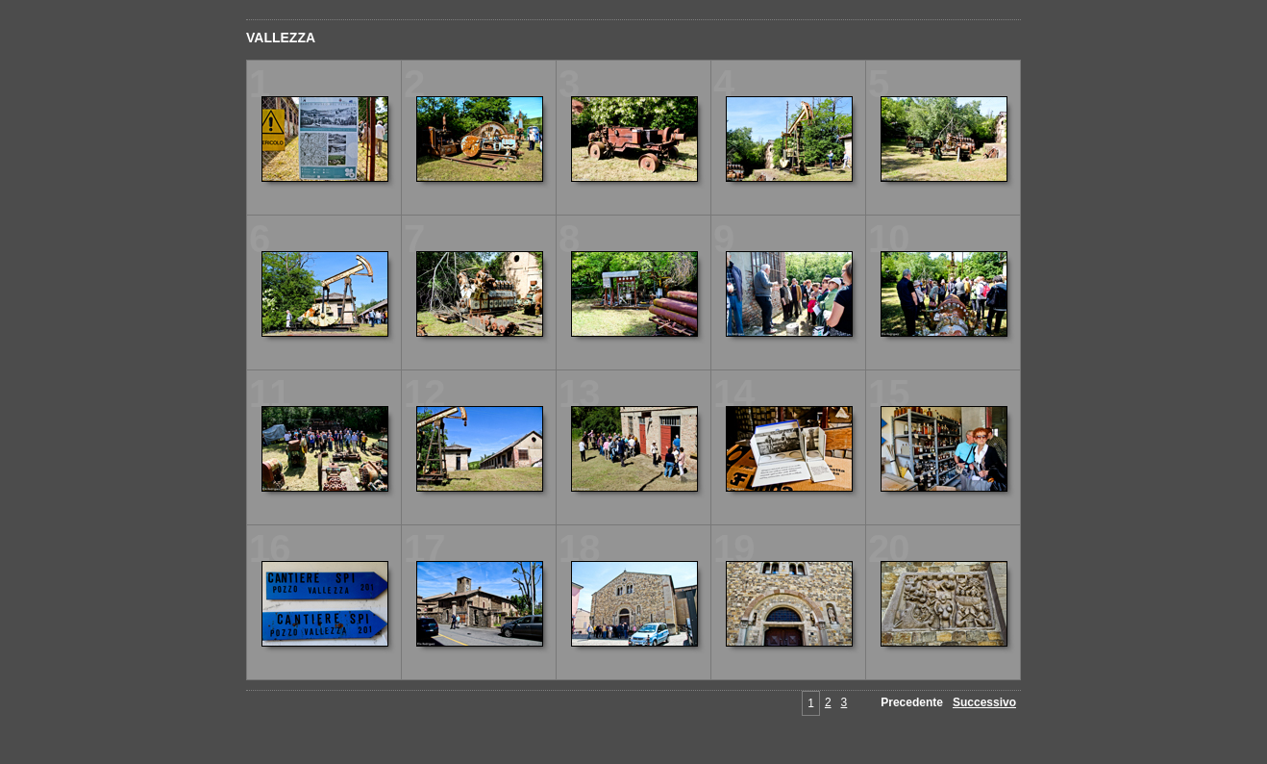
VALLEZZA (280, 37)
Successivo (984, 702)
